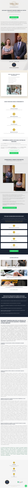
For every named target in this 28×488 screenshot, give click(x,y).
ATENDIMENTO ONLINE (14, 17)
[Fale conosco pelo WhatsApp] (26, 486)
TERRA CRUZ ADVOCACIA (11, 485)
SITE (13, 486)
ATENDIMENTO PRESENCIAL (14, 150)
